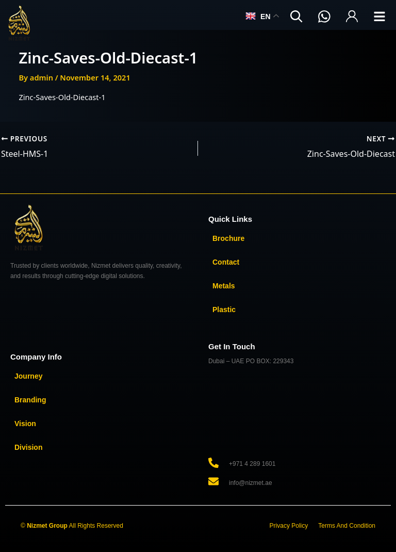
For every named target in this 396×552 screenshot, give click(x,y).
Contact (225, 262)
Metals (223, 286)
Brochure (228, 238)
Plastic (224, 309)
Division (28, 447)
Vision (25, 423)
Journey (28, 376)
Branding (30, 400)
